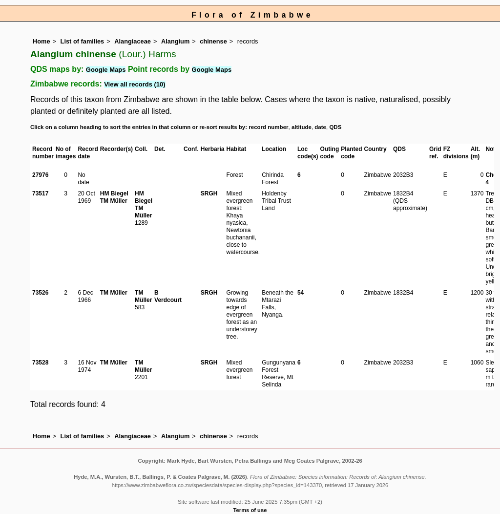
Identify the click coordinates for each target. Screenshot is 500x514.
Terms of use (250, 510)
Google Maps (106, 69)
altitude (302, 127)
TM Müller (113, 200)
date (320, 127)
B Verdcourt (168, 296)
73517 (40, 193)
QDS (335, 127)
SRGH (209, 193)
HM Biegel (114, 193)
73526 (40, 292)
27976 (40, 174)
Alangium (175, 41)
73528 (40, 362)
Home (41, 41)
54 (300, 292)
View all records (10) (135, 84)
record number (268, 127)
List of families (82, 41)
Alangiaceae (132, 41)
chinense (213, 41)
